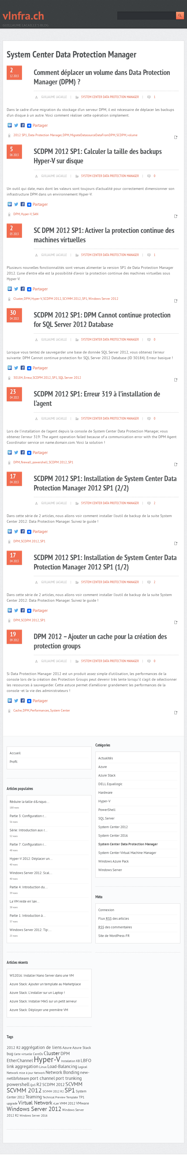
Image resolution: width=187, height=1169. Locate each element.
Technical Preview (54, 1097)
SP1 (84, 299)
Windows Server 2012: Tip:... (30, 930)
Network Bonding (62, 1073)
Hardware (105, 793)
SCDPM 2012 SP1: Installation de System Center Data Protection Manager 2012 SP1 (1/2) (105, 562)
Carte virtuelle (23, 1054)
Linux (43, 1067)
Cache (17, 711)
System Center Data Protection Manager (110, 97)
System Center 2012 (113, 827)
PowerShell (106, 810)
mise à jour (26, 1073)
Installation (68, 1061)
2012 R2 (14, 1048)
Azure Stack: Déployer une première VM (39, 1010)
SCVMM (74, 1084)
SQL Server (106, 819)
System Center (60, 711)
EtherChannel (20, 1061)
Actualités (105, 758)
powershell (40, 463)
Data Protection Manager (45, 136)
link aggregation (22, 1067)
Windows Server (110, 870)
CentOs (38, 1054)
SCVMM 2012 (71, 299)
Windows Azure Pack (113, 862)
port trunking (69, 1079)
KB (78, 1061)
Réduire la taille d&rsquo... (29, 802)
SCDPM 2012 (52, 299)
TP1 (81, 1097)
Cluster (18, 299)
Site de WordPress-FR (114, 936)
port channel (42, 1079)
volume (132, 136)
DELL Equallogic (110, 784)
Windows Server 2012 (103, 299)
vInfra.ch (23, 17)
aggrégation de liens (41, 1048)
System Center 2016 (113, 836)
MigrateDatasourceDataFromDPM (92, 136)
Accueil (15, 753)
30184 (18, 378)
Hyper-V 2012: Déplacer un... (31, 859)
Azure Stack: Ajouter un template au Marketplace (45, 984)
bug (10, 1054)
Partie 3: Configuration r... (28, 816)
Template (72, 1097)
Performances (39, 711)
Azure (67, 1048)
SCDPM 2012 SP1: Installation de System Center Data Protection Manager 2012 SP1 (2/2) (105, 483)
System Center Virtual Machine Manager (127, 853)
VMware (82, 1103)
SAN (35, 214)
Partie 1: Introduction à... (28, 916)
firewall (26, 463)
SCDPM (121, 136)
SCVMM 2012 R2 (53, 1092)
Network (39, 1073)
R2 (39, 1085)
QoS (33, 1085)
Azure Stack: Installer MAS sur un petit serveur (43, 1002)
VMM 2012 (67, 1103)
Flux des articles (113, 919)
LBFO (86, 1061)
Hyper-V (26, 214)
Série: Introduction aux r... (28, 830)
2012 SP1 (20, 136)
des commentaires (115, 927)
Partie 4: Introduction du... (29, 887)
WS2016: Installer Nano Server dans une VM (42, 976)
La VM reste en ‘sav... (24, 902)
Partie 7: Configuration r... (28, 845)
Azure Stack (81, 1048)
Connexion (106, 910)
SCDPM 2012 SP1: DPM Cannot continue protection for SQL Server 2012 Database (102, 320)
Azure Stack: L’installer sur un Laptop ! (37, 993)
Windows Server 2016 (33, 1116)
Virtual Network (35, 1103)
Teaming (33, 1097)
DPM (66, 136)
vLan (56, 1104)
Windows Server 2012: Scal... (31, 873)
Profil (13, 762)
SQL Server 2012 (69, 378)
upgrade (12, 1104)
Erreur (28, 378)
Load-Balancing (62, 1067)
